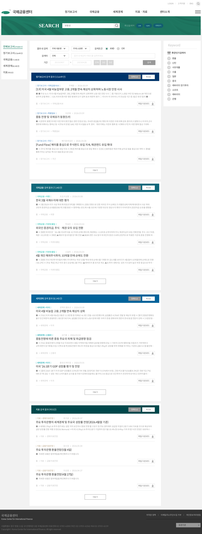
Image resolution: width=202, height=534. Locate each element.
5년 (110, 62)
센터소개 (165, 12)
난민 (171, 63)
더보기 (95, 170)
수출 (171, 72)
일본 (171, 76)
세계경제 (118, 12)
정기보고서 (71, 12)
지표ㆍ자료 (141, 12)
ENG (191, 4)
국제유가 (158, 25)
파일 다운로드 (144, 103)
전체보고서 (13, 46)
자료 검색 (117, 25)
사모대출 (173, 67)
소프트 (172, 90)
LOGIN (170, 4)
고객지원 (181, 4)
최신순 (148, 77)
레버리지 (173, 94)
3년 (103, 62)
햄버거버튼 (198, 12)
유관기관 (182, 525)
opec (148, 25)
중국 (171, 81)
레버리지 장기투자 (177, 85)
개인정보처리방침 (193, 515)
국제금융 (94, 12)
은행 (171, 99)
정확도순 (134, 77)
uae (139, 25)
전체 (97, 62)
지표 (8, 72)
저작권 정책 (151, 515)
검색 (198, 3)
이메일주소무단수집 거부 (171, 515)
